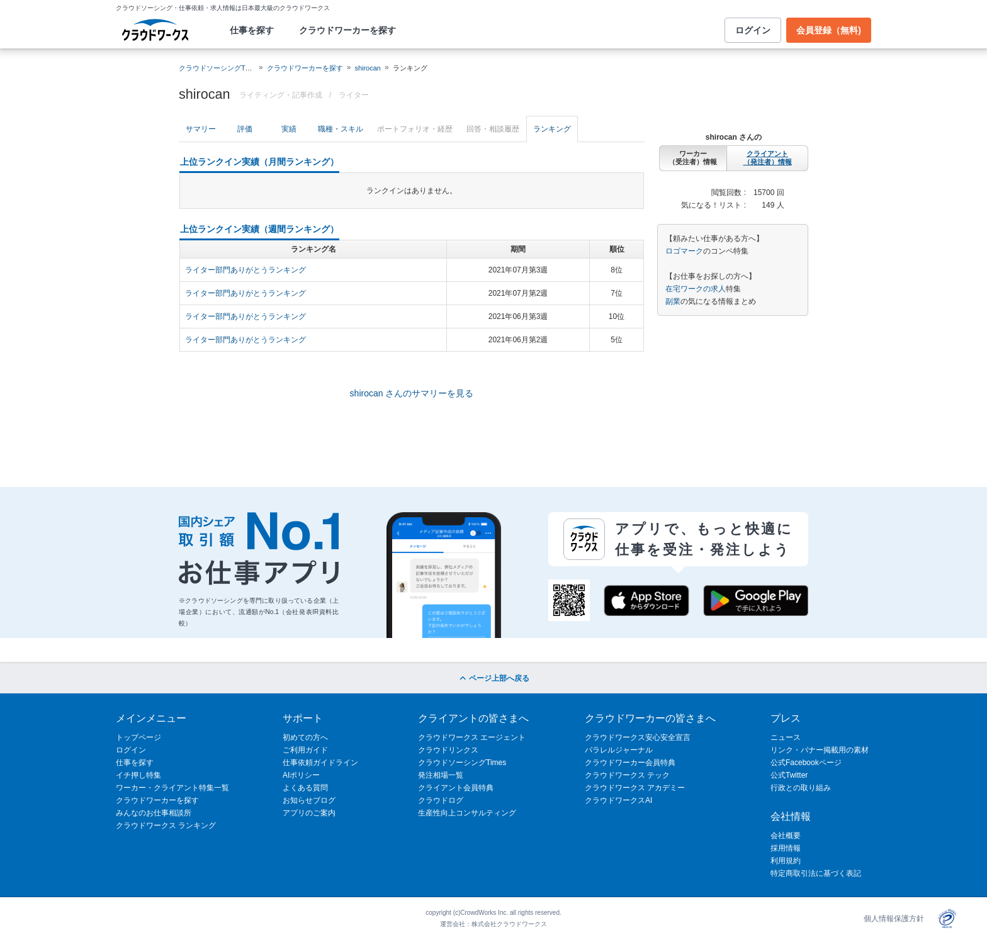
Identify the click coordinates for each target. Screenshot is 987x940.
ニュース (785, 737)
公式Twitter (789, 775)
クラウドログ (440, 800)
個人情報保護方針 (894, 918)
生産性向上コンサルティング (467, 813)
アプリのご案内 (309, 813)
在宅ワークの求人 (695, 288)
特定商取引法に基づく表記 (815, 873)
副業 (672, 301)
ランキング (552, 129)
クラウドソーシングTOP (217, 68)
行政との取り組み (800, 787)
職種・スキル (340, 129)
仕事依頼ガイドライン (320, 762)
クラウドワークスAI (618, 800)
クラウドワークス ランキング (166, 825)
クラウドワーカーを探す (347, 30)
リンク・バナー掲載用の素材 (819, 750)
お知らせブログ (309, 800)
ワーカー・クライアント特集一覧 (172, 787)
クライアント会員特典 (456, 787)
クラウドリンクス (448, 750)
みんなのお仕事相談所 (153, 813)
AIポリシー (301, 775)
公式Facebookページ (806, 762)
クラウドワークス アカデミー (635, 787)
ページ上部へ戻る (493, 678)
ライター (354, 95)
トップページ (138, 737)
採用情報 (785, 848)
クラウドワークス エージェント (472, 737)
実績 (288, 129)
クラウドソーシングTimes (462, 762)
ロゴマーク (684, 251)
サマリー (201, 129)
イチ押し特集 (138, 775)
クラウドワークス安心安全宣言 (638, 737)
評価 (244, 129)
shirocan (367, 68)
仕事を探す (252, 30)
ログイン (752, 30)
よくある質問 (305, 787)
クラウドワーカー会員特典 (630, 762)
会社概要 (785, 835)
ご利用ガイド (305, 750)
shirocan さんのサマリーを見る (412, 393)
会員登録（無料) (828, 30)
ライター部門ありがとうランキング (245, 270)
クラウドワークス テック (627, 775)
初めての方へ (305, 737)
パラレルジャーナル (619, 750)
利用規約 (785, 860)
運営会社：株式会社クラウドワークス (493, 923)
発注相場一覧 (440, 775)
